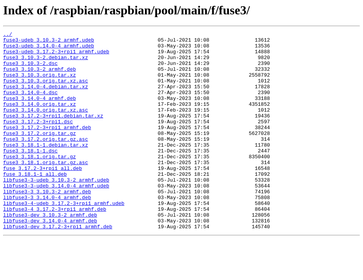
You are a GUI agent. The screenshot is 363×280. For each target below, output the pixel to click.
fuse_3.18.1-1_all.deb (35, 203)
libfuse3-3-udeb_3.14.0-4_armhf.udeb (56, 217)
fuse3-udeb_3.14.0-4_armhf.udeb (48, 49)
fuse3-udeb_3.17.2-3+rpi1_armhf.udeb (56, 56)
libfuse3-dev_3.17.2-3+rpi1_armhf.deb (57, 266)
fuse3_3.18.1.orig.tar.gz (39, 182)
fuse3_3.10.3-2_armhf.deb (39, 77)
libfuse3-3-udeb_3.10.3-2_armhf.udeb (56, 210)
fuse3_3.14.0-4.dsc (30, 105)
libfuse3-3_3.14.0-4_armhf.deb (47, 231)
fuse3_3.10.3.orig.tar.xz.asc (45, 91)
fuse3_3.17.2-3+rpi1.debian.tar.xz (53, 133)
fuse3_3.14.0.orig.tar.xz (39, 119)
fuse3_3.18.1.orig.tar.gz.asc (45, 189)
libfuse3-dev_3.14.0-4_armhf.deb (50, 259)
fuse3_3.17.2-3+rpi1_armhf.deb (47, 147)
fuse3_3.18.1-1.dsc (30, 175)
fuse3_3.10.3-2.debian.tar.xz (45, 63)
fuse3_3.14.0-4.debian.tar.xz (45, 98)
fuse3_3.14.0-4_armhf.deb (39, 112)
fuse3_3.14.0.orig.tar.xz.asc (45, 126)
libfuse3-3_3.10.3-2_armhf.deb (47, 224)
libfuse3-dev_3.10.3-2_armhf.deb (50, 252)
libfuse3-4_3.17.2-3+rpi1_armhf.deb (54, 245)
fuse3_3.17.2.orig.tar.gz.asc (45, 161)
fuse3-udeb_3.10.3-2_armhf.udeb (48, 42)
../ (7, 35)
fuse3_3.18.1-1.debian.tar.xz (45, 168)
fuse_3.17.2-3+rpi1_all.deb (42, 196)
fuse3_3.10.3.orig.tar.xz (39, 84)
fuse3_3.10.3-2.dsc (30, 70)
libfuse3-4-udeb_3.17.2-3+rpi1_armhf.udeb (63, 238)
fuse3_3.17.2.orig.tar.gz (39, 154)
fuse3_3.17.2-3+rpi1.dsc (38, 140)
